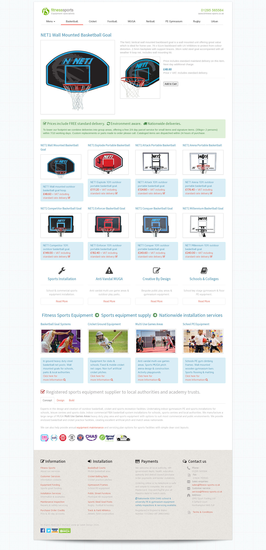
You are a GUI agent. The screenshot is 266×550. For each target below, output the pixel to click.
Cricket (93, 21)
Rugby (196, 21)
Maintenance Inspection (52, 501)
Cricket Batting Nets (98, 476)
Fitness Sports (48, 467)
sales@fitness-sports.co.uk (206, 484)
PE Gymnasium (174, 21)
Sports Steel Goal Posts (100, 501)
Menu (50, 21)
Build (71, 400)
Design (60, 400)
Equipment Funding (50, 484)
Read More (62, 301)
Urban (214, 21)
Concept (47, 400)
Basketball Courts (97, 467)
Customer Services (50, 476)
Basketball (72, 21)
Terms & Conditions (203, 512)
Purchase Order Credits (53, 510)
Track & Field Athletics (99, 510)
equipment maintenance (90, 427)
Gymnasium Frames (98, 484)
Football (112, 21)
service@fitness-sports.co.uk (207, 491)
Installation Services (51, 493)
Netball (150, 21)
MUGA (131, 21)
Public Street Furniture (99, 493)
